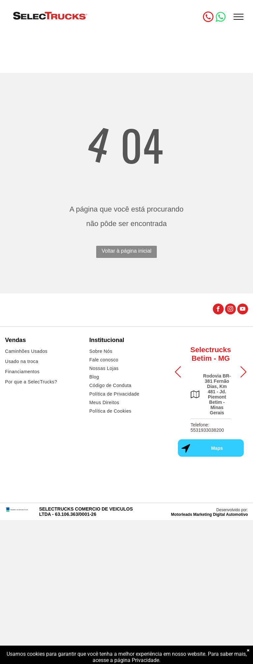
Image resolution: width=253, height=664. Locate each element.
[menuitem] (42, 352)
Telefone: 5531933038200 (207, 427)
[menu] (238, 16)
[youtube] (242, 310)
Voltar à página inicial (126, 251)
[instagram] (230, 310)
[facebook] (218, 310)
